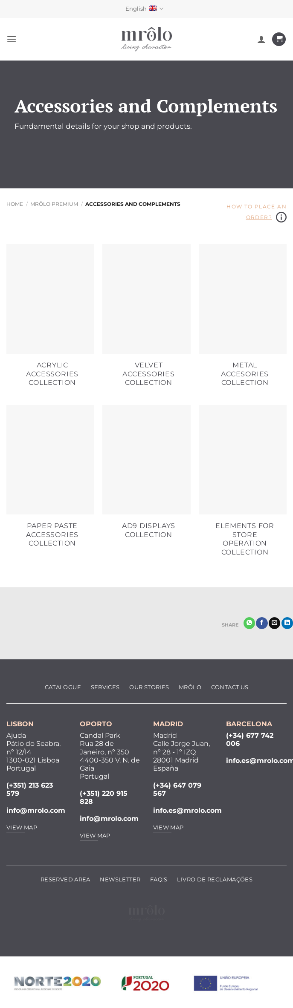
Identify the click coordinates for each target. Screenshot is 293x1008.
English (144, 9)
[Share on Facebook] (261, 623)
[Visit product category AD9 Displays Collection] (146, 477)
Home (14, 204)
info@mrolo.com (35, 810)
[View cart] (279, 39)
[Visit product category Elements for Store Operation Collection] (243, 485)
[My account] (261, 39)
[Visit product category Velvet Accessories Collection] (146, 320)
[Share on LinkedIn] (287, 623)
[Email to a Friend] (274, 623)
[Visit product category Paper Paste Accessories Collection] (50, 481)
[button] (11, 39)
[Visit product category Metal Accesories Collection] (243, 320)
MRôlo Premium (54, 204)
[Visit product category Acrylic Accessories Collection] (50, 320)
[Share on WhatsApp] (249, 623)
